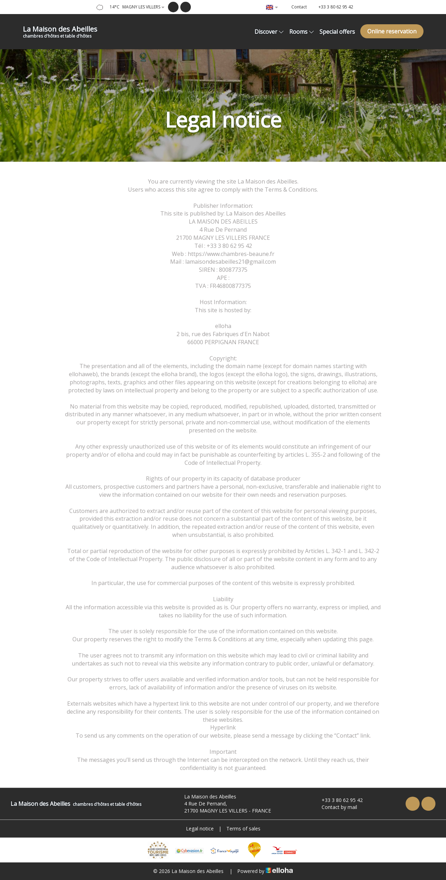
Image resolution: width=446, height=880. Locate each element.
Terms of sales (243, 828)
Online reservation (391, 31)
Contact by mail (335, 807)
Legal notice (200, 828)
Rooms (301, 32)
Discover (269, 32)
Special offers (337, 32)
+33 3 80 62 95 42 (338, 800)
